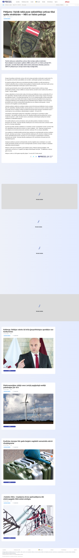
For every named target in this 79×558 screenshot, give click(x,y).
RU (3, 4)
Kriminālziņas (50, 1)
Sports (56, 1)
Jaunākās (18, 1)
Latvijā (32, 1)
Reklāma (61, 4)
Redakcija (58, 4)
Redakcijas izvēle (25, 1)
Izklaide (43, 1)
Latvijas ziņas (7, 18)
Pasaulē (37, 2)
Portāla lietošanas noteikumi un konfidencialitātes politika (12, 554)
